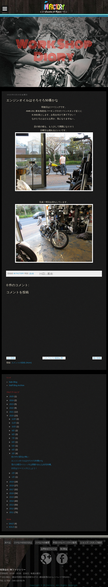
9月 (13, 430)
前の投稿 (97, 358)
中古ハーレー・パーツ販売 (65, 542)
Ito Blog (63, 549)
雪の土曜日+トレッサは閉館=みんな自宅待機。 (32, 464)
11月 (14, 423)
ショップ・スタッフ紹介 (91, 542)
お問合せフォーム (49, 549)
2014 (11, 501)
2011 (11, 512)
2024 (11, 400)
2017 (11, 489)
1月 (13, 477)
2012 (11, 508)
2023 (11, 404)
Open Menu (4, 9)
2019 (11, 482)
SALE (11, 523)
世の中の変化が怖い (20, 457)
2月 (13, 473)
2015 (11, 497)
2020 (11, 416)
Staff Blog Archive (16, 385)
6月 (13, 442)
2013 (11, 505)
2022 (11, 408)
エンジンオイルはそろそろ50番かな (27, 461)
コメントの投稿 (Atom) (21, 362)
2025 (11, 396)
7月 (13, 438)
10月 (14, 426)
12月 (14, 419)
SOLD (11, 527)
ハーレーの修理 (42, 542)
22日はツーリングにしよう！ (24, 468)
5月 (13, 446)
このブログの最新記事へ (54, 358)
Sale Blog (13, 382)
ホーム (8, 542)
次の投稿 (11, 358)
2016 (11, 493)
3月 (13, 453)
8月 (13, 434)
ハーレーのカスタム (23, 542)
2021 (11, 412)
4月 (13, 449)
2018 (11, 485)
